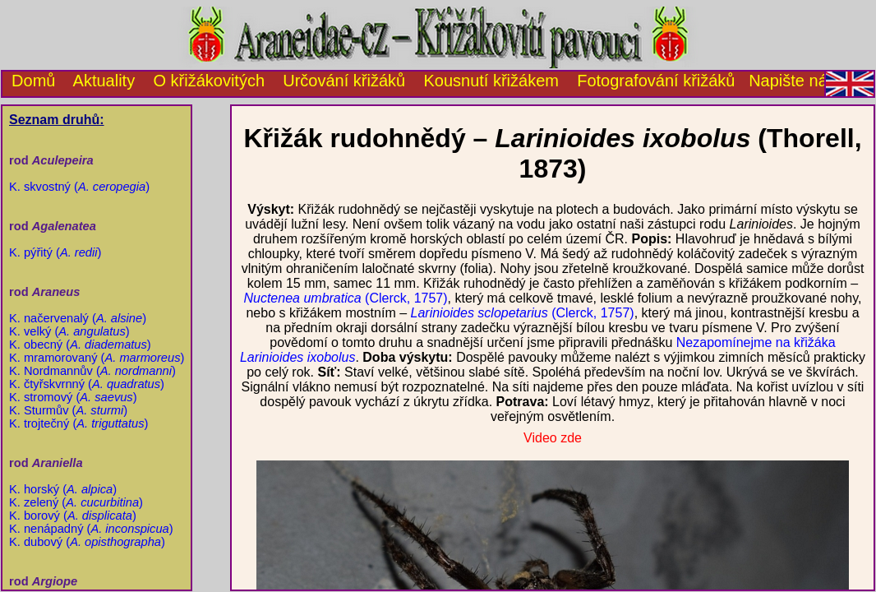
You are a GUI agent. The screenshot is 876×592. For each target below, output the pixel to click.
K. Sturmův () (68, 410)
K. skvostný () (79, 186)
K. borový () (72, 515)
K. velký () (69, 331)
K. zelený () (76, 502)
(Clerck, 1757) (345, 298)
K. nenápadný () (91, 528)
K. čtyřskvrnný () (86, 384)
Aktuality (104, 81)
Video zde (552, 438)
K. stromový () (73, 397)
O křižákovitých (209, 81)
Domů (28, 81)
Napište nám (795, 81)
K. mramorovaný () (96, 357)
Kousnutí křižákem (491, 81)
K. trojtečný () (78, 423)
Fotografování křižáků (656, 81)
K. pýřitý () (55, 252)
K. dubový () (87, 541)
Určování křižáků (344, 81)
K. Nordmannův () (92, 370)
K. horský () (63, 489)
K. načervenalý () (77, 318)
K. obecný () (80, 344)
